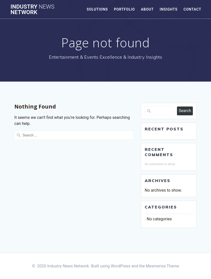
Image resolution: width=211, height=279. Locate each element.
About (147, 9)
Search (185, 110)
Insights (168, 9)
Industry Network (32, 9)
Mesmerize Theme (162, 266)
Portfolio (124, 9)
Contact (192, 9)
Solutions (97, 9)
